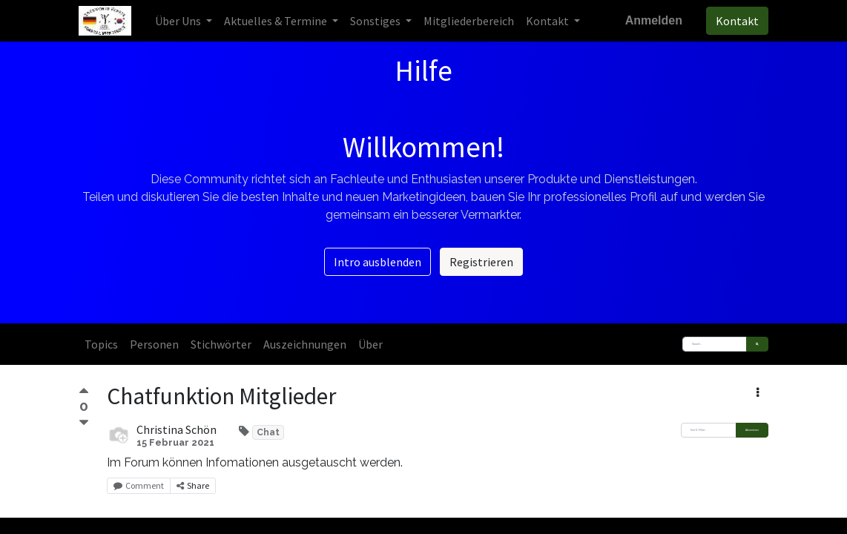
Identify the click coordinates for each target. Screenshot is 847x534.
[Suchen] (757, 344)
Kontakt (737, 20)
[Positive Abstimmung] (84, 393)
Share (193, 485)
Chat (268, 432)
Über (370, 344)
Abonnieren (752, 430)
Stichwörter (221, 344)
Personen (154, 344)
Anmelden (653, 20)
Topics (101, 344)
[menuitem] (469, 21)
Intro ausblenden (377, 261)
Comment (138, 485)
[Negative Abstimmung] (84, 423)
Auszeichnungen (304, 344)
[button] (757, 392)
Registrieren (481, 261)
